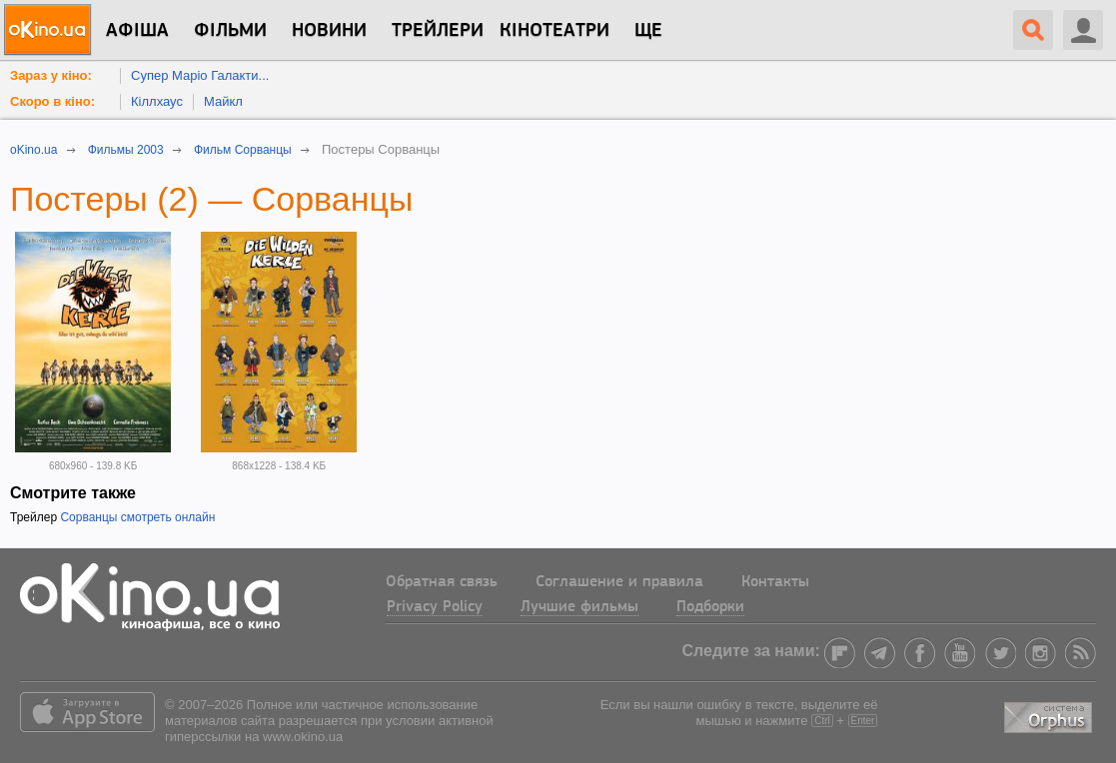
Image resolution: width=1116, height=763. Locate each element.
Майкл (223, 101)
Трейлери (438, 31)
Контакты (775, 582)
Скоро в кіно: (52, 101)
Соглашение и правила (619, 582)
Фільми (230, 31)
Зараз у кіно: (51, 75)
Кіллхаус (157, 101)
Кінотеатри (554, 31)
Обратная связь (442, 582)
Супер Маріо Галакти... (200, 75)
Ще (648, 31)
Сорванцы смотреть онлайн (137, 517)
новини (329, 31)
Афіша (137, 31)
